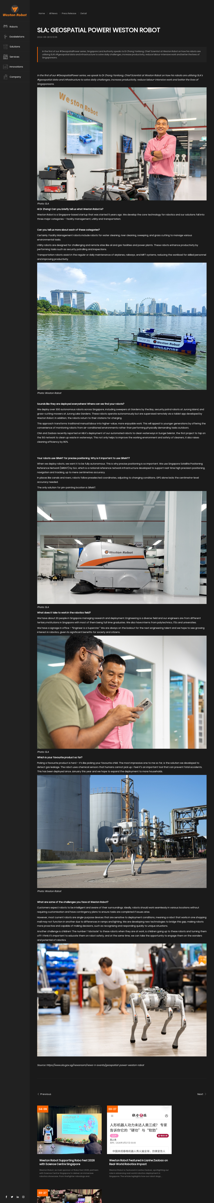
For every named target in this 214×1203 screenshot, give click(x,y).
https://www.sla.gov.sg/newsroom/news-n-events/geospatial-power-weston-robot (95, 1065)
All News (53, 13)
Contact (49, 1196)
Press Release (69, 13)
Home (42, 13)
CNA (39, 433)
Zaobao (52, 433)
